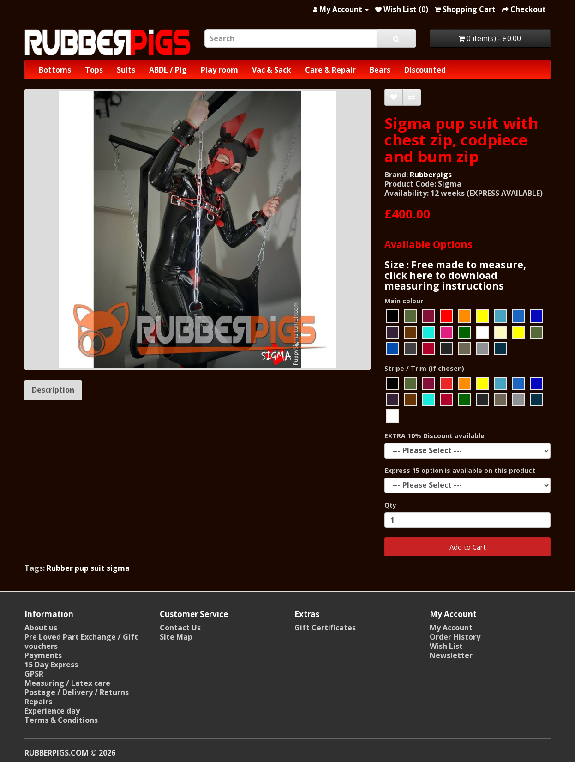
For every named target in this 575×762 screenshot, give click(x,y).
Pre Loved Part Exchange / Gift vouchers (81, 641)
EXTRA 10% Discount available (434, 435)
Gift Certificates (325, 628)
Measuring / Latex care (67, 683)
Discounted (425, 70)
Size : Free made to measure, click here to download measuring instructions (455, 275)
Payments (43, 655)
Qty (390, 505)
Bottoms (55, 70)
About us (40, 628)
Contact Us (180, 628)
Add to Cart (467, 546)
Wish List (446, 646)
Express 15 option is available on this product (459, 470)
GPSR (33, 674)
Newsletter (451, 655)
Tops (94, 70)
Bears (380, 70)
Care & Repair (330, 70)
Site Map (176, 637)
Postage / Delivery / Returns (76, 692)
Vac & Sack (271, 70)
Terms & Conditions (61, 720)
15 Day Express (51, 664)
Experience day (52, 711)
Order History (455, 637)
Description (53, 390)
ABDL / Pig (168, 70)
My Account (451, 628)
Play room (219, 70)
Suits (126, 70)
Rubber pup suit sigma (88, 568)
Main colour (403, 300)
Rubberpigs (431, 174)
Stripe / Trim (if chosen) (424, 368)
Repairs (38, 701)
